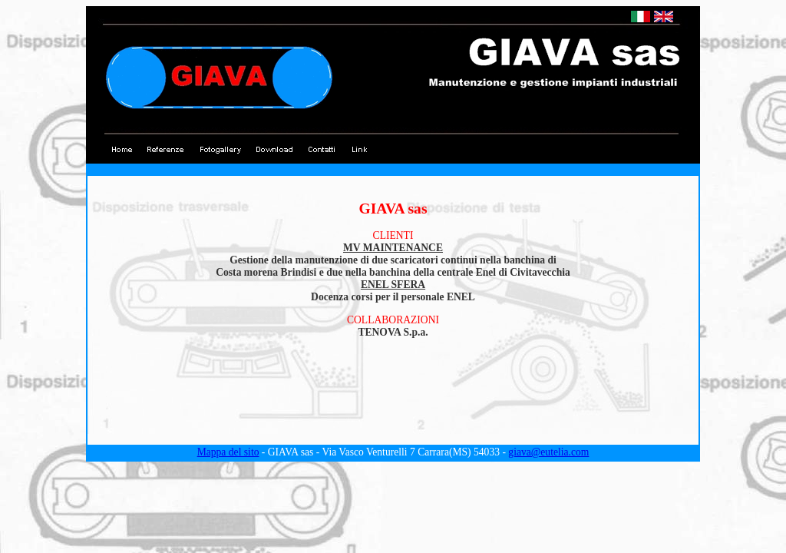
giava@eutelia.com (548, 452)
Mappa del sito (228, 452)
